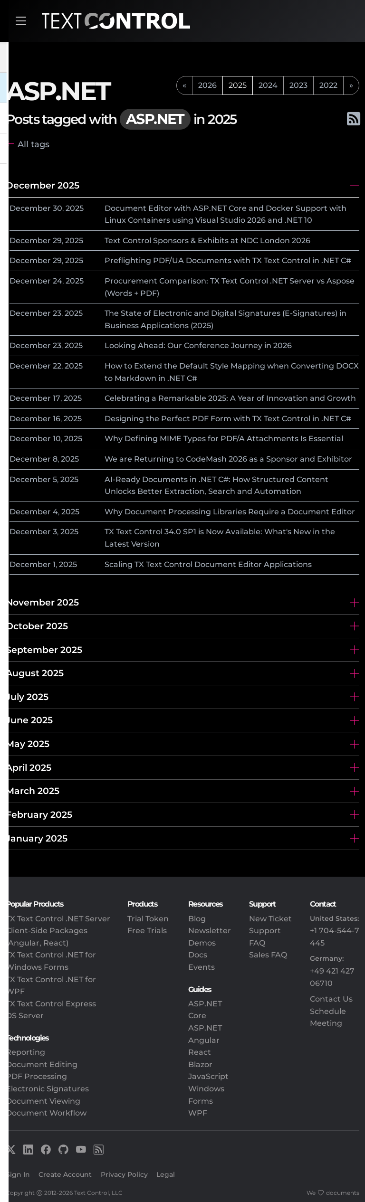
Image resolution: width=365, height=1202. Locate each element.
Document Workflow (46, 1112)
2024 (268, 85)
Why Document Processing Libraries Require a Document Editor (230, 511)
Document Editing (41, 1064)
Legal (165, 1174)
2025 (75, 208)
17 (56, 398)
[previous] (184, 85)
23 (57, 313)
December (30, 208)
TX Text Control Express (51, 1003)
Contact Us (331, 998)
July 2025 (27, 696)
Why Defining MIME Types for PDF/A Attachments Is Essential (224, 438)
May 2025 (27, 743)
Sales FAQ (268, 954)
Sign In (18, 1174)
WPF (197, 1112)
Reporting (25, 1052)
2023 (298, 85)
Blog (197, 918)
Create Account (65, 1174)
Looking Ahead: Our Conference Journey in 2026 (198, 345)
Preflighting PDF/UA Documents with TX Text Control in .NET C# (228, 260)
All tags (33, 144)
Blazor (200, 1064)
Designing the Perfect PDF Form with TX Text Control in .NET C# (228, 418)
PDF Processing (36, 1076)
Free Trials (147, 930)
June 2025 (29, 720)
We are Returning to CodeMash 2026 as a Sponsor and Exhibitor (228, 459)
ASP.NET (205, 1027)
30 (57, 208)
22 (57, 365)
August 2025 (35, 673)
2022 (328, 85)
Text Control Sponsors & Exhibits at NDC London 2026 (207, 240)
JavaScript (208, 1076)
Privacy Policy (124, 1174)
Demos (202, 942)
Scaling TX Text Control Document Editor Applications (208, 564)
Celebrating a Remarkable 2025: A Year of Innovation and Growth (230, 398)
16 (56, 418)
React (199, 1052)
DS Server (25, 1015)
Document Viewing (43, 1101)
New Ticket (270, 918)
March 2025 (32, 790)
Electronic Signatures (47, 1088)
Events (201, 967)
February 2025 (39, 814)
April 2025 (28, 767)
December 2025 (42, 185)
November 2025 (42, 602)
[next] (351, 85)
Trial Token (148, 918)
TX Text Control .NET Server (58, 918)
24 (57, 280)
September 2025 (44, 649)
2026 (207, 85)
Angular (204, 1040)
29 (57, 240)
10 (57, 438)
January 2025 (36, 838)
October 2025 (37, 626)
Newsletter (209, 930)
